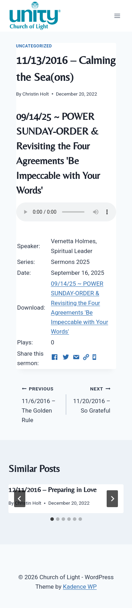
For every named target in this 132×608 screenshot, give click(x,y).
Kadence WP (80, 586)
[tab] (52, 519)
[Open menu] (117, 15)
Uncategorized (34, 46)
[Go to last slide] (19, 498)
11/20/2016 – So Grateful (91, 399)
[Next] (112, 498)
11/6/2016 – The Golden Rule (41, 403)
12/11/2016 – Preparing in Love (52, 489)
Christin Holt (36, 94)
